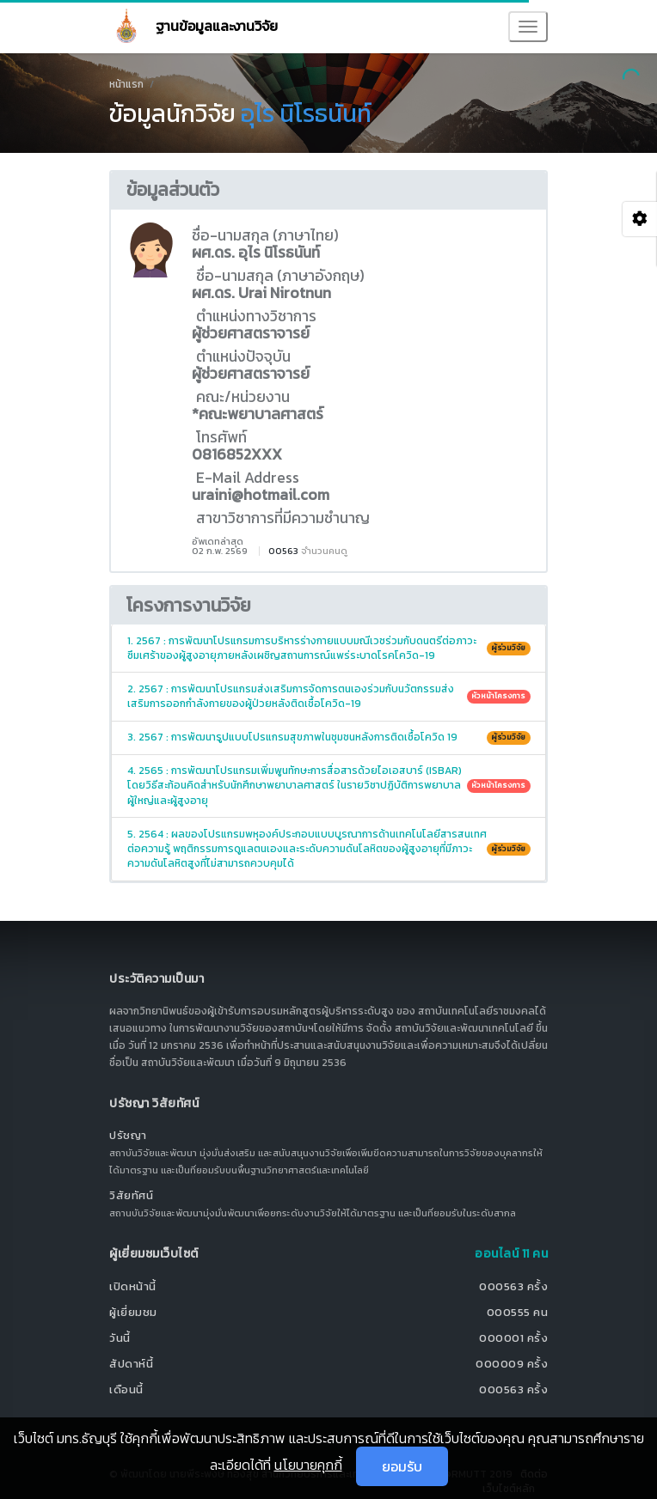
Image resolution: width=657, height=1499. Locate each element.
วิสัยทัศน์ (131, 1195)
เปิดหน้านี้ (133, 1286)
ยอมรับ (402, 1466)
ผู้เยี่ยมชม (133, 1312)
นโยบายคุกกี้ (308, 1464)
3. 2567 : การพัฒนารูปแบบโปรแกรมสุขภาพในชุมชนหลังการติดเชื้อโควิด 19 (329, 737)
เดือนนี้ (126, 1389)
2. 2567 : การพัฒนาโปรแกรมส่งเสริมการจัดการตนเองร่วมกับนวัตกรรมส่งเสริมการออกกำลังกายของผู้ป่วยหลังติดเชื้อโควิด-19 (329, 696)
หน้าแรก (126, 84)
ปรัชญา (128, 1135)
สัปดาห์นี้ (131, 1364)
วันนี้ (120, 1338)
